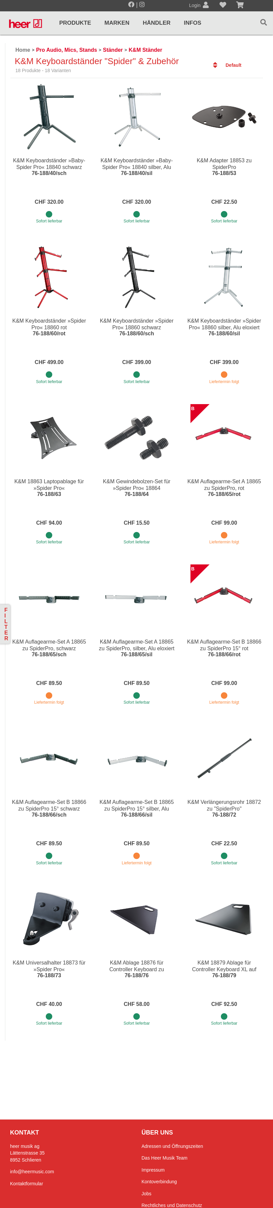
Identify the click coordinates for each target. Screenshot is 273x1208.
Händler (156, 23)
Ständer (113, 50)
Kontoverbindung (159, 1181)
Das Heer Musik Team (164, 1158)
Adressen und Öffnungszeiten (172, 1146)
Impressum (153, 1170)
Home (22, 50)
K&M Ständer (145, 50)
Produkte (75, 23)
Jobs (147, 1193)
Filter (6, 624)
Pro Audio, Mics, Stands (66, 50)
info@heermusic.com (32, 1171)
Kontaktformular (26, 1183)
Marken (117, 23)
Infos (192, 23)
